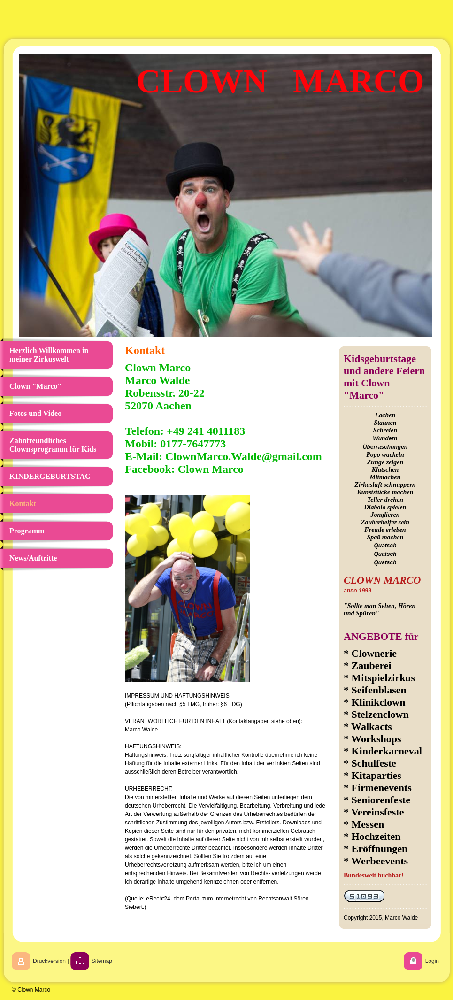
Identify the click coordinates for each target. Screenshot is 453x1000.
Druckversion (49, 961)
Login (432, 961)
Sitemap (102, 961)
